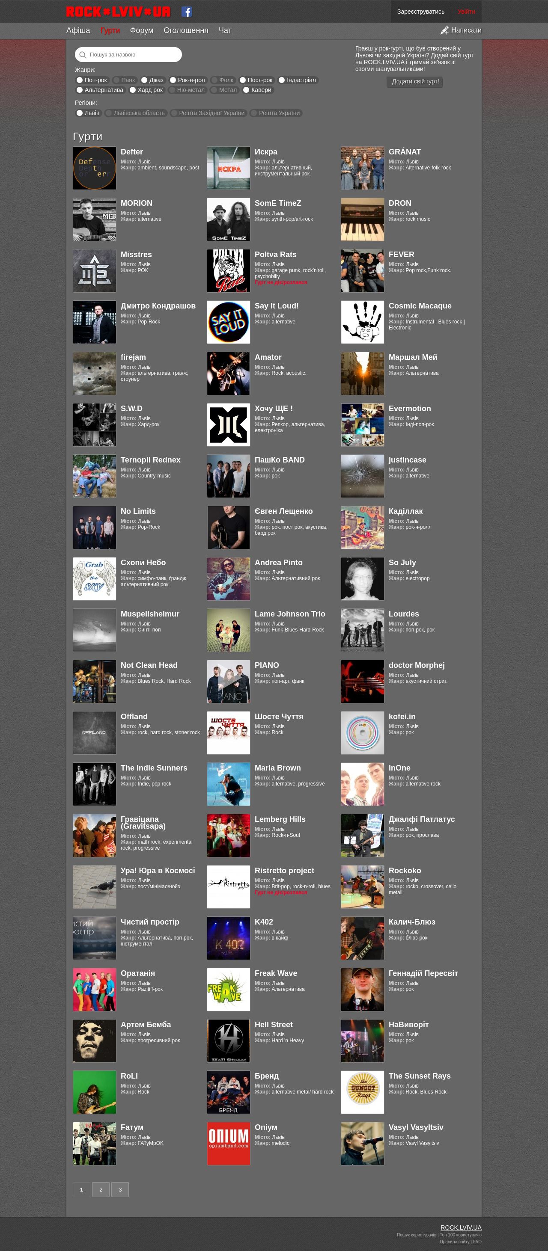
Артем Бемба (146, 1024)
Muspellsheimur (150, 614)
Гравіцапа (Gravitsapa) (143, 822)
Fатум (132, 1127)
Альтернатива (104, 89)
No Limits (138, 511)
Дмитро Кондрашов (158, 306)
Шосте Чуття (279, 716)
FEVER (401, 254)
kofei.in (402, 716)
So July (402, 562)
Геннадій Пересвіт (423, 973)
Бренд (267, 1076)
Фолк (226, 80)
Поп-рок (96, 80)
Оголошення (186, 30)
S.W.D (132, 408)
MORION (136, 203)
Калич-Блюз (412, 922)
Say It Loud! (277, 306)
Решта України (279, 113)
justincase (407, 460)
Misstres (136, 254)
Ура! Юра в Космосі (158, 870)
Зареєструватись (420, 11)
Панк (128, 80)
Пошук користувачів (416, 1235)
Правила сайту (455, 1241)
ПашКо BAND (280, 460)
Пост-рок (260, 80)
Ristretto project (284, 870)
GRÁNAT (405, 152)
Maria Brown (278, 768)
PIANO (267, 665)
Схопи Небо (143, 562)
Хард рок (150, 89)
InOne (400, 768)
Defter (132, 152)
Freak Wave (276, 973)
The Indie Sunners (154, 768)
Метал (228, 89)
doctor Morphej (417, 665)
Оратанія (138, 973)
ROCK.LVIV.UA (461, 1227)
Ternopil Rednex (151, 460)
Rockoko (405, 870)
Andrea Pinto (279, 562)
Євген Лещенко (284, 511)
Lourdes (404, 614)
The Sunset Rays (420, 1076)
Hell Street (274, 1024)
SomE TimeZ (278, 203)
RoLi (129, 1076)
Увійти (466, 11)
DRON (400, 203)
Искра (266, 152)
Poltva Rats (276, 254)
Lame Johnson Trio (290, 614)
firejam (133, 357)
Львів (92, 113)
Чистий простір (150, 922)
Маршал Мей (413, 357)
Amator (268, 357)
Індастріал (301, 80)
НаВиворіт (409, 1024)
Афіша (78, 30)
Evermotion (410, 408)
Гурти (109, 30)
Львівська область (139, 113)
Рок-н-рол (191, 80)
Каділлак (406, 511)
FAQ (477, 1241)
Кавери (261, 89)
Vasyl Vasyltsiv (416, 1127)
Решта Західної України (211, 113)
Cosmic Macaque (420, 306)
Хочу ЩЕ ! (274, 408)
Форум (142, 30)
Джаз (156, 80)
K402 (264, 922)
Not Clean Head (149, 665)
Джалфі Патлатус (422, 819)
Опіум (266, 1127)
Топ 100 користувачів (461, 1235)
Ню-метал (191, 89)
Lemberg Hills (280, 819)
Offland (134, 716)
